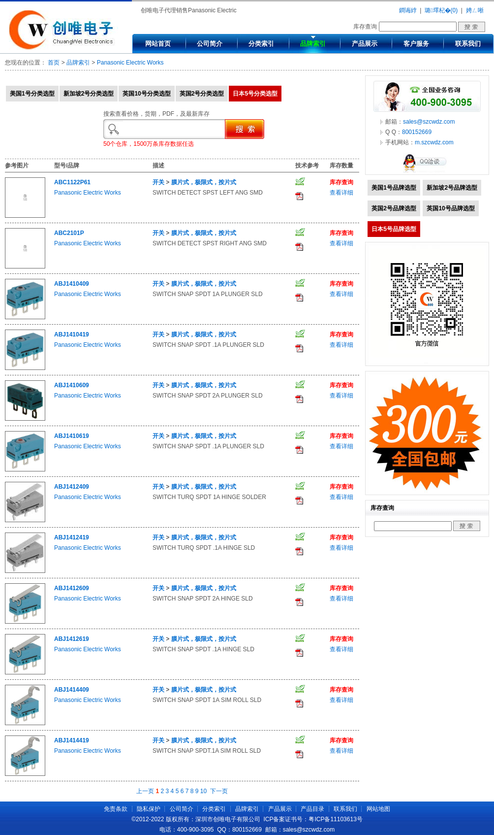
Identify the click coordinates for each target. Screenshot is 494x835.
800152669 (417, 132)
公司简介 (209, 43)
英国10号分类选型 (146, 93)
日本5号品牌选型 (393, 229)
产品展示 (364, 43)
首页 (54, 62)
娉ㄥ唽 (475, 10)
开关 (158, 182)
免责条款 (115, 808)
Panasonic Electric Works (130, 62)
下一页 (219, 791)
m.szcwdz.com (434, 142)
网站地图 (378, 808)
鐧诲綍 (408, 10)
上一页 (145, 791)
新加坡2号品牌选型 (452, 187)
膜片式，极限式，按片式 (203, 182)
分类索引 (261, 43)
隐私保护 (148, 808)
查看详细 (341, 192)
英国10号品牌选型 (450, 208)
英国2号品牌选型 (393, 208)
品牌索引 (313, 43)
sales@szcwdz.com (429, 121)
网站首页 (158, 43)
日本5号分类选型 (255, 93)
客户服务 (416, 43)
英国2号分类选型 (202, 93)
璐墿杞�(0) (441, 10)
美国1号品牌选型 (393, 187)
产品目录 (312, 808)
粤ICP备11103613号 (335, 819)
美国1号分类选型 (32, 93)
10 (203, 791)
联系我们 (468, 43)
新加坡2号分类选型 (88, 93)
